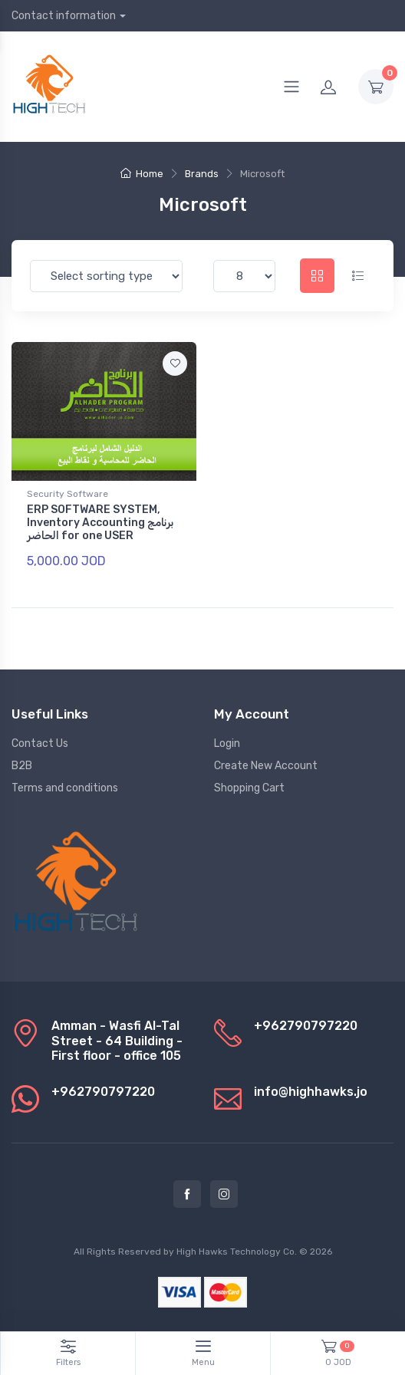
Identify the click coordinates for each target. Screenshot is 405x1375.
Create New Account (266, 765)
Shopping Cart (249, 787)
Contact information (64, 15)
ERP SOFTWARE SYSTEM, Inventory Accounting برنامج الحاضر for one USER (100, 522)
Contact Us (40, 743)
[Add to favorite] (175, 363)
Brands (202, 173)
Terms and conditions (65, 787)
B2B (22, 765)
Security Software (67, 493)
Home (141, 173)
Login (227, 743)
